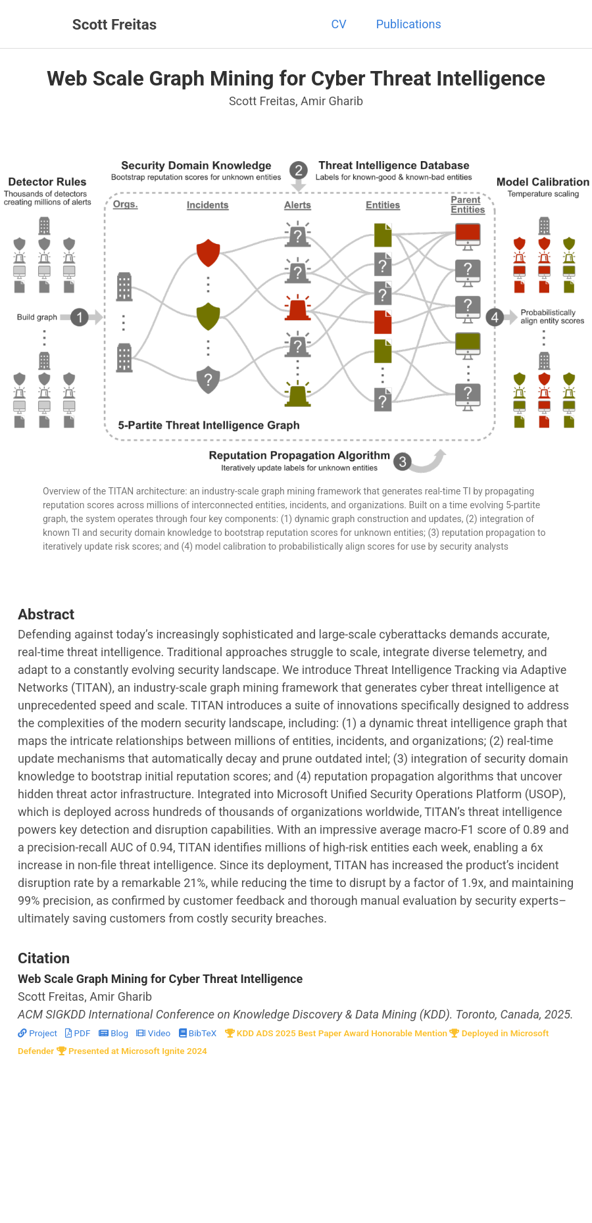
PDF (79, 1033)
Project (38, 1033)
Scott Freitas (114, 24)
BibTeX (199, 1033)
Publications (408, 24)
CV (338, 24)
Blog (115, 1033)
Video (154, 1033)
